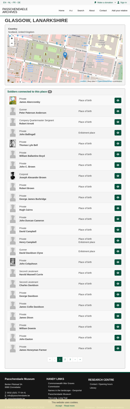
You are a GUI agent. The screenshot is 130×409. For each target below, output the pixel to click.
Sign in (122, 2)
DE (19, 2)
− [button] (12, 43)
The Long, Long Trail (57, 398)
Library (93, 388)
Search (80, 10)
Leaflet (83, 81)
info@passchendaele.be (18, 395)
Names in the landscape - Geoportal (65, 390)
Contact (103, 10)
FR (14, 2)
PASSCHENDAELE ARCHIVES (15, 11)
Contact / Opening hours (101, 384)
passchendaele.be (16, 398)
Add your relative (119, 10)
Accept (59, 405)
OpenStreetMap (104, 81)
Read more (69, 405)
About (92, 10)
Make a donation (104, 2)
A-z (71, 10)
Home (61, 10)
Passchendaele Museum (59, 394)
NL (9, 2)
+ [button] (12, 38)
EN (4, 2)
